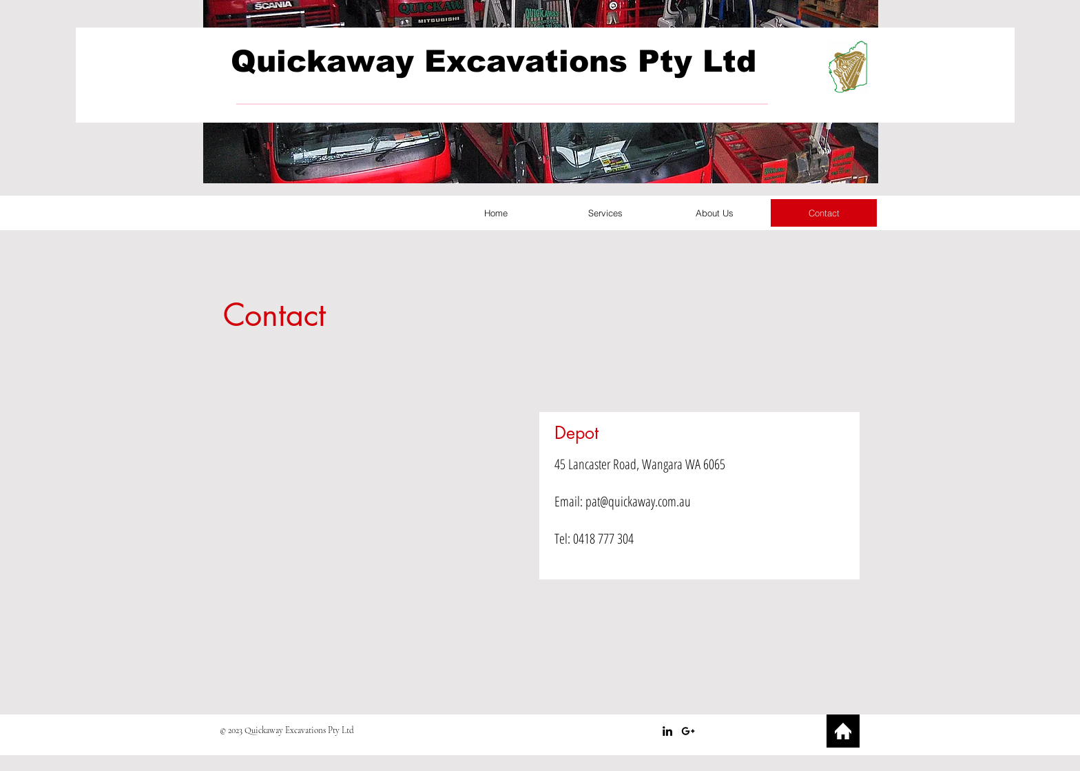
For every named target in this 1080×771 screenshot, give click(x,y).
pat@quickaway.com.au (638, 501)
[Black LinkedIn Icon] (667, 731)
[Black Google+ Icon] (688, 731)
